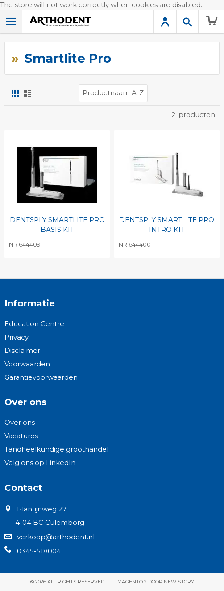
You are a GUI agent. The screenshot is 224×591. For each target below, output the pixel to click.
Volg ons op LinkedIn (39, 462)
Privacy (16, 337)
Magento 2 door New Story (155, 581)
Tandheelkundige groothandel (56, 449)
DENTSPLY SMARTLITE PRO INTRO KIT (166, 224)
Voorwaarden (27, 364)
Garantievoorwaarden (41, 377)
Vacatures (21, 436)
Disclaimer (22, 350)
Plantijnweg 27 (41, 509)
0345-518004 (39, 551)
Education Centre (34, 323)
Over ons (19, 422)
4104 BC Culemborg (49, 522)
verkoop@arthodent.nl (56, 536)
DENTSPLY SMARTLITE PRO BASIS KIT (57, 224)
